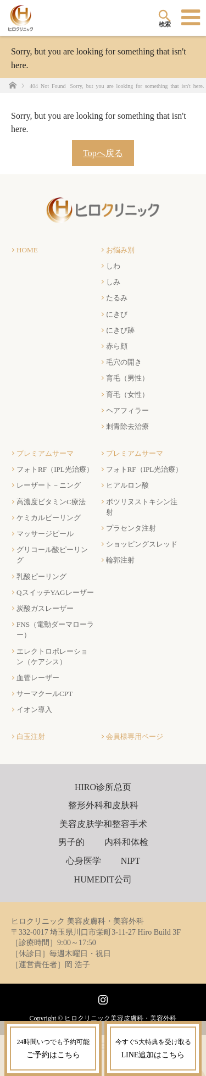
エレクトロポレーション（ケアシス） (52, 656)
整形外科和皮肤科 (103, 805)
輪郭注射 (120, 560)
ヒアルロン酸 (127, 485)
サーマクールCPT (44, 693)
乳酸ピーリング (41, 576)
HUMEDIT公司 (103, 879)
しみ (113, 282)
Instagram (101, 997)
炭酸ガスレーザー (45, 608)
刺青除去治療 (127, 426)
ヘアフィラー (127, 410)
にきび (116, 314)
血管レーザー (37, 678)
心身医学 (83, 860)
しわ (113, 266)
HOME (27, 250)
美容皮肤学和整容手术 (103, 824)
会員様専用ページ (134, 736)
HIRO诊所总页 (103, 787)
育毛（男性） (127, 378)
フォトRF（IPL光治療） (54, 469)
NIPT (131, 860)
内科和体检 (126, 842)
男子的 (71, 842)
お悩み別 (120, 250)
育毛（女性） (127, 394)
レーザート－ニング (48, 485)
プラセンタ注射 (131, 528)
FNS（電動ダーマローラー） (55, 629)
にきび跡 (120, 330)
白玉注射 (30, 736)
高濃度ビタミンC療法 (51, 502)
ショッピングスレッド (141, 544)
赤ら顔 (116, 346)
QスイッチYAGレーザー (55, 592)
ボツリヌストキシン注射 (141, 507)
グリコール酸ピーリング (52, 554)
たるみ (116, 298)
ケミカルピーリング (48, 518)
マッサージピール (45, 533)
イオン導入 (34, 709)
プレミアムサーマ (45, 453)
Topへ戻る (103, 153)
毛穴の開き (124, 362)
